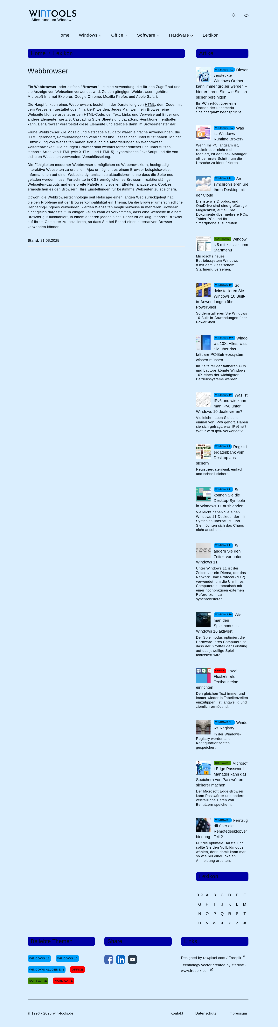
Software (146, 35)
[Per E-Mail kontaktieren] (132, 960)
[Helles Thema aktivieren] (246, 15)
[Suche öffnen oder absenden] (234, 15)
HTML (150, 105)
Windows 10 (67, 958)
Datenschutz (205, 1013)
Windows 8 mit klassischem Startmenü (231, 244)
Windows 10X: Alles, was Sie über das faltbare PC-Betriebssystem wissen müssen (221, 349)
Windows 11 (39, 958)
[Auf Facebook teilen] (108, 960)
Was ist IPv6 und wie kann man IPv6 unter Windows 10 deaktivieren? (221, 403)
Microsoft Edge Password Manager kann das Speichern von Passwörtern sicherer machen (221, 774)
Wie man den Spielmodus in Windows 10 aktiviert (218, 623)
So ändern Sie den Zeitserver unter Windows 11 (218, 554)
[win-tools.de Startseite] (52, 15)
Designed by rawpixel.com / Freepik (211, 958)
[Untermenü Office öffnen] (125, 35)
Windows (88, 35)
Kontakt (176, 1013)
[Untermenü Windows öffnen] (100, 35)
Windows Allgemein (46, 969)
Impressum (237, 1013)
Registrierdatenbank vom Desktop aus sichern (221, 455)
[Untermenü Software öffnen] (157, 35)
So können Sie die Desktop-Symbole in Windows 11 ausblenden (220, 497)
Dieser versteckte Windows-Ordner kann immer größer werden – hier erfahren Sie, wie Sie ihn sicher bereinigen (222, 83)
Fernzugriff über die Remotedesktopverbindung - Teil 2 (222, 828)
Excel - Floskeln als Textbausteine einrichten (218, 679)
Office (117, 35)
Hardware (179, 35)
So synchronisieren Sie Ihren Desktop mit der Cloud (222, 187)
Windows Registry (230, 725)
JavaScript (148, 152)
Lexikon (211, 35)
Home (63, 35)
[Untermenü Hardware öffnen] (191, 35)
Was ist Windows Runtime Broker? (229, 133)
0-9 (200, 895)
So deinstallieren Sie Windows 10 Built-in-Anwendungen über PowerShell (220, 296)
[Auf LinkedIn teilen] (120, 960)
